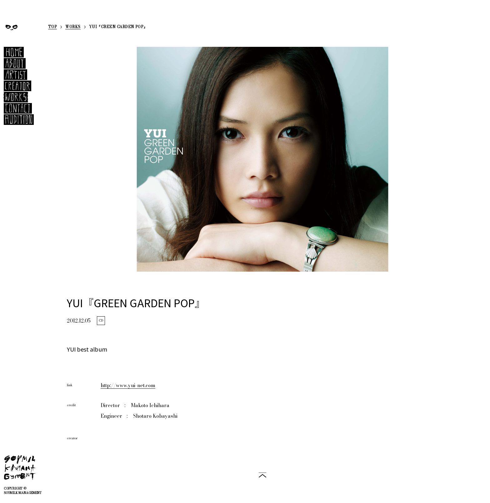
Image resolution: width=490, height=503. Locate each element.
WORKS (72, 27)
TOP (52, 27)
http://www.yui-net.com (128, 385)
